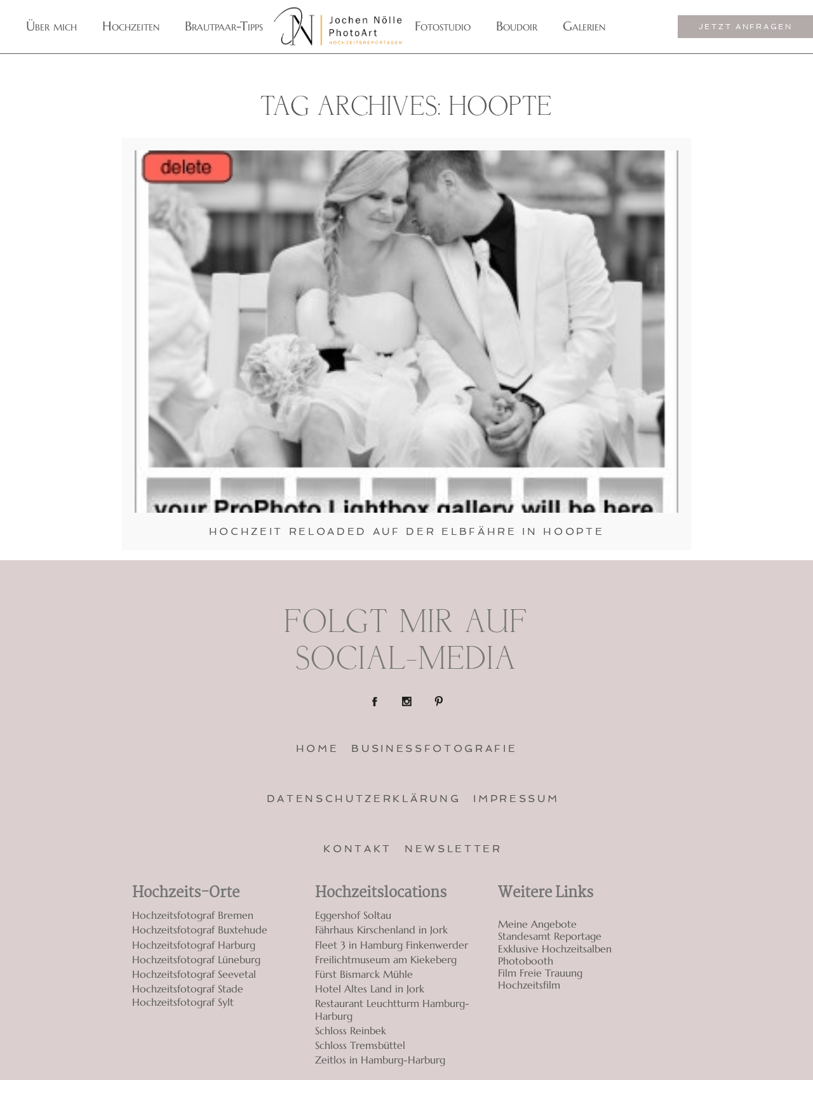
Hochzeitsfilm (529, 985)
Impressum (516, 799)
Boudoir (516, 26)
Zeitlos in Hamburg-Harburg (380, 1059)
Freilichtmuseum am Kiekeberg (386, 959)
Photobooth (525, 961)
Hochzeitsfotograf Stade (187, 988)
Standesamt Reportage (549, 936)
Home (317, 748)
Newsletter (453, 849)
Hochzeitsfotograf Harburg (193, 944)
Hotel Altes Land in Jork (369, 988)
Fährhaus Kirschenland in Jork (381, 929)
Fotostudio (443, 26)
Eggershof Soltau (353, 915)
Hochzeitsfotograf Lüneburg (196, 959)
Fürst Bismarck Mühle (364, 974)
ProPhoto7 (666, 1093)
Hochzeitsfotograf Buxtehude (199, 929)
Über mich (51, 26)
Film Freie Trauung (540, 973)
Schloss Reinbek (350, 1030)
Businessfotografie (434, 748)
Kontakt (357, 849)
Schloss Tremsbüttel (360, 1045)
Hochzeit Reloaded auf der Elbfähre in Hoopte (407, 531)
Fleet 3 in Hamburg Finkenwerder (391, 944)
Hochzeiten (130, 26)
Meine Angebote (537, 924)
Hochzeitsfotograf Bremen (192, 915)
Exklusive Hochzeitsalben (555, 949)
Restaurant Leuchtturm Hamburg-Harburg (392, 1009)
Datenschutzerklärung (364, 799)
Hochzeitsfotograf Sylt (183, 1002)
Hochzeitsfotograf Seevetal (194, 974)
